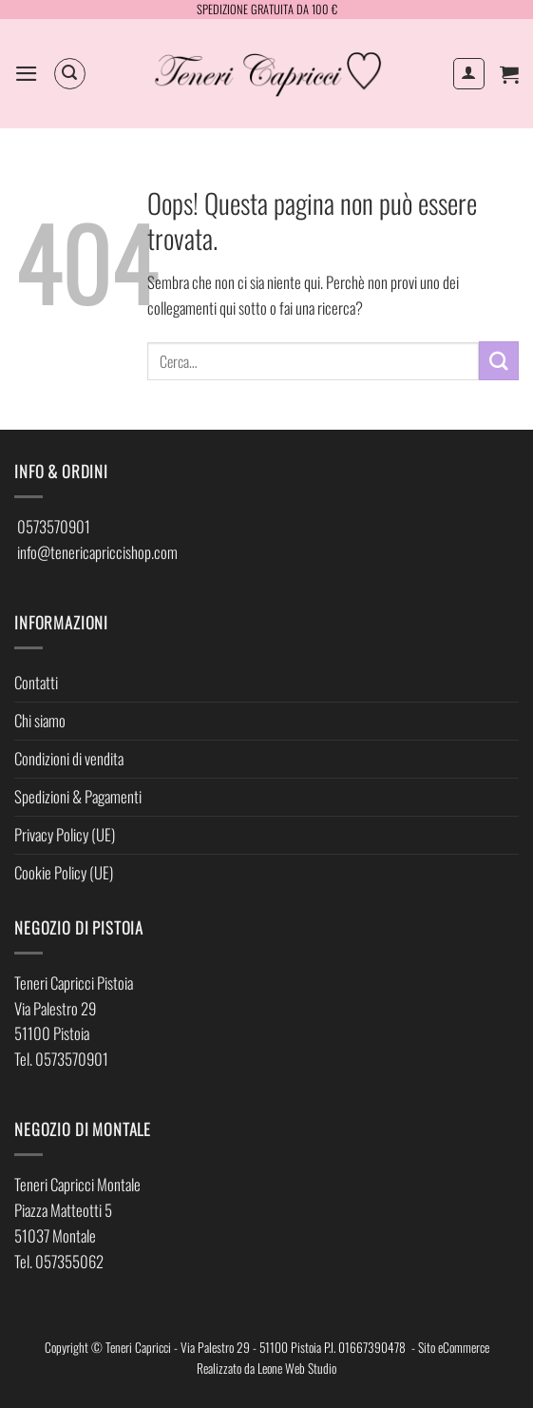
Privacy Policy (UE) (64, 834)
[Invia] (499, 360)
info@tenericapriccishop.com (97, 552)
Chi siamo (40, 720)
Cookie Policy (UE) (63, 872)
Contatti (36, 682)
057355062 (69, 1261)
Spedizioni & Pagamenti (78, 796)
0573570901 (53, 526)
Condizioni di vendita (69, 758)
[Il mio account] (469, 74)
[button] (26, 73)
